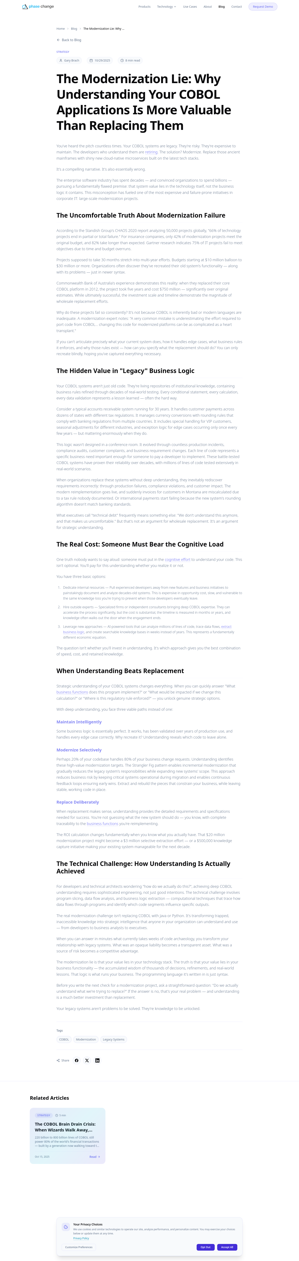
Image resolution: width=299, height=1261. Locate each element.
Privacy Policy (81, 1238)
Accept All (227, 1247)
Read (94, 1158)
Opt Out (206, 1247)
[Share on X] (87, 1060)
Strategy (62, 52)
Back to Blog (68, 40)
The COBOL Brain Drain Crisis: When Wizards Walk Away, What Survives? (65, 1131)
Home (60, 29)
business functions (72, 692)
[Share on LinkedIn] (97, 1060)
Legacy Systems (113, 1039)
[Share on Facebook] (77, 1060)
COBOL (64, 1039)
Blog (74, 29)
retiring (151, 151)
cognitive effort (177, 559)
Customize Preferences (78, 1247)
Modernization (86, 1039)
